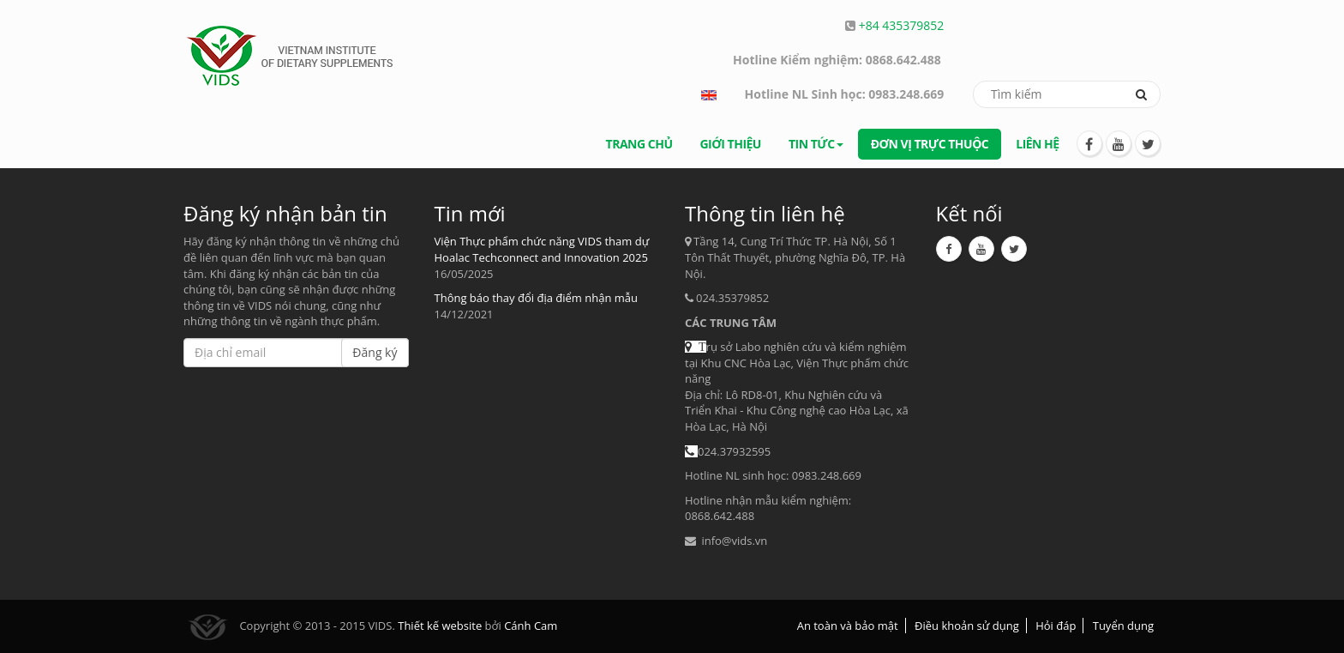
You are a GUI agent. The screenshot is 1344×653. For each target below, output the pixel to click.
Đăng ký (374, 352)
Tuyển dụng (1123, 625)
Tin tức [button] (816, 144)
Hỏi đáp (1055, 625)
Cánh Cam (530, 625)
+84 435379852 (902, 25)
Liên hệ (1037, 144)
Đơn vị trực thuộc (930, 144)
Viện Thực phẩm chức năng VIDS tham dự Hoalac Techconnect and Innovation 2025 (542, 249)
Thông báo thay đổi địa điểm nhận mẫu (536, 297)
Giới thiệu (729, 144)
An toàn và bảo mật (847, 625)
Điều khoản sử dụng (967, 625)
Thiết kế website (440, 625)
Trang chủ (639, 144)
